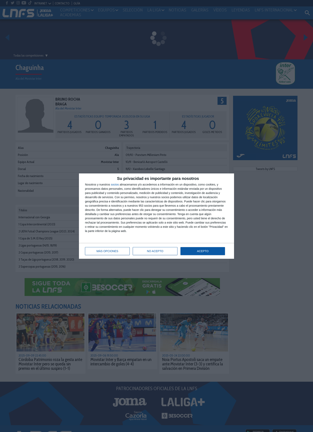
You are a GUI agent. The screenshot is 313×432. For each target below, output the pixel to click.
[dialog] (156, 216)
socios (115, 184)
